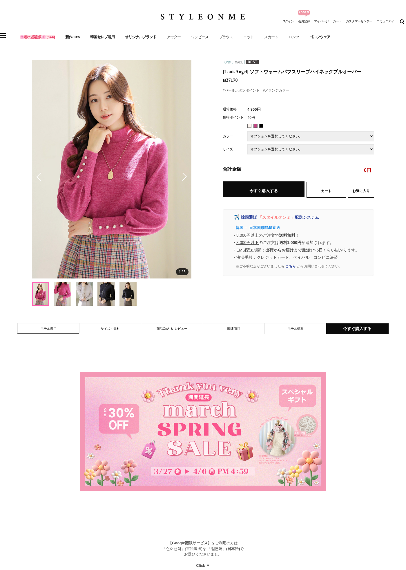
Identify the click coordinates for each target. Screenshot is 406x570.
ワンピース (200, 37)
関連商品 (233, 328)
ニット (248, 37)
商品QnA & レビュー (172, 328)
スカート (271, 37)
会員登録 (304, 21)
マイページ (321, 21)
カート (337, 21)
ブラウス (226, 37)
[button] (182, 177)
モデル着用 (49, 328)
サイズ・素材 (110, 328)
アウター (174, 37)
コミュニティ (385, 21)
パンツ (294, 37)
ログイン (288, 21)
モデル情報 (296, 328)
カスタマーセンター (359, 21)
